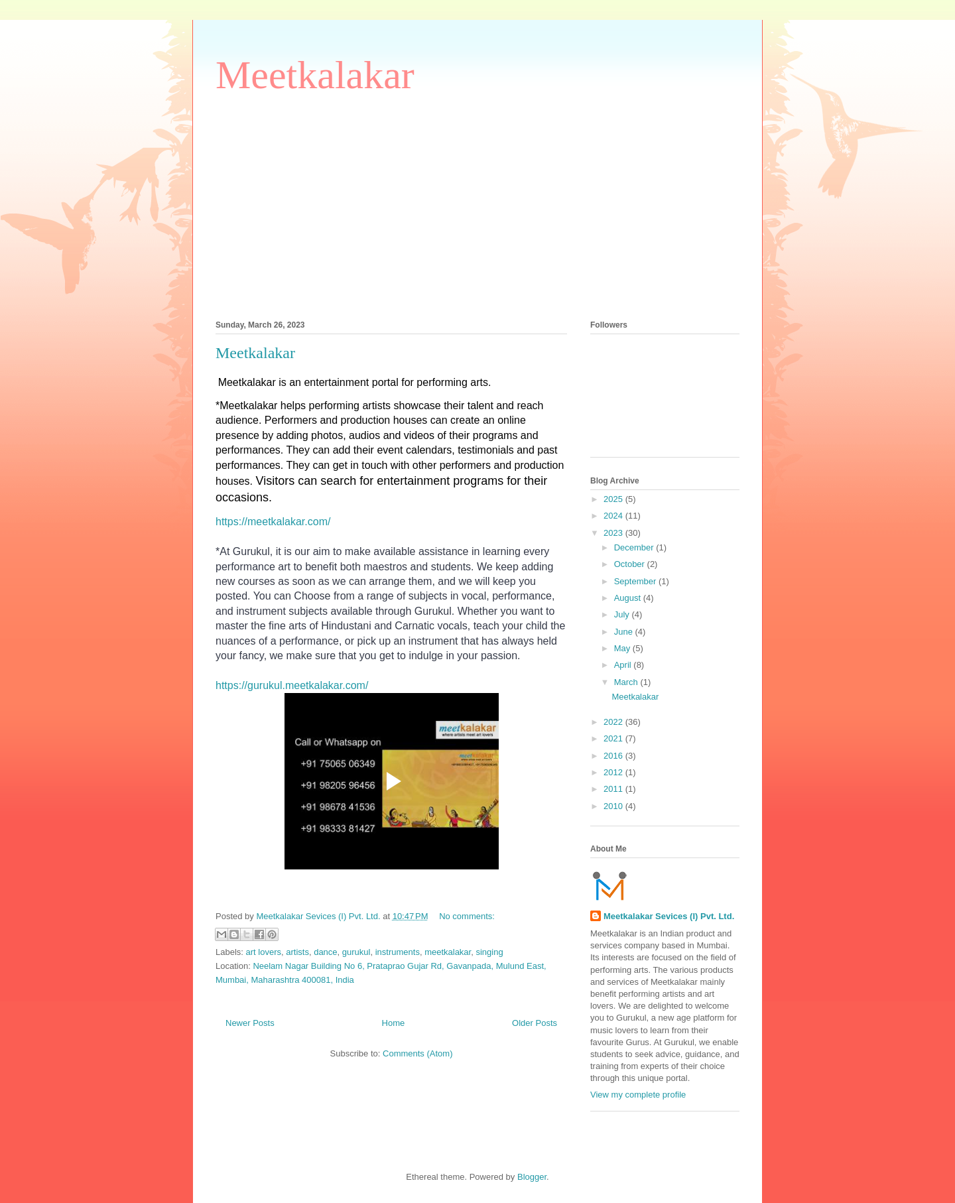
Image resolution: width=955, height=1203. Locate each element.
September (636, 581)
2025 (614, 499)
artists (297, 952)
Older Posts (534, 1023)
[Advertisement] (477, 206)
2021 (614, 738)
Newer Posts (250, 1023)
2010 (614, 806)
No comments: (467, 916)
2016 (614, 756)
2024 (614, 516)
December (635, 547)
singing (489, 952)
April (624, 665)
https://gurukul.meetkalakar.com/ (292, 685)
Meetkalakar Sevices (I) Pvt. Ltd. (669, 916)
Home (393, 1023)
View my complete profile (638, 1095)
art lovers (263, 952)
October (630, 564)
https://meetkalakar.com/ (273, 521)
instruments (397, 952)
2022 (614, 722)
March (627, 682)
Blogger (531, 1177)
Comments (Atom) (417, 1053)
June (624, 632)
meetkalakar (447, 952)
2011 (614, 789)
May (623, 648)
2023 (614, 533)
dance (325, 952)
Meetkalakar (315, 75)
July (623, 614)
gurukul (356, 952)
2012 (614, 772)
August (628, 598)
